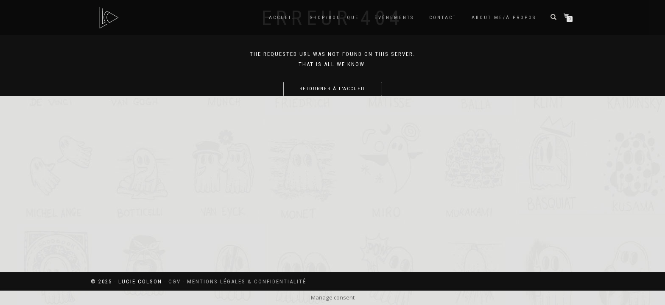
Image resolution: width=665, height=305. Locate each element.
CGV (174, 281)
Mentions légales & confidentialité (246, 281)
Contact (442, 17)
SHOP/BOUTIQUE (334, 17)
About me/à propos (504, 17)
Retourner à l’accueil (332, 89)
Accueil (282, 17)
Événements (394, 17)
